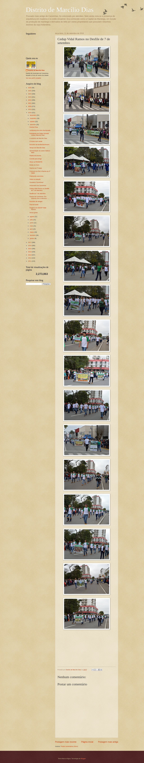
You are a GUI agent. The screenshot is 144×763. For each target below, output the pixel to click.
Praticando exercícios (36, 176)
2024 (30, 94)
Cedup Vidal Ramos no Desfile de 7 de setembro (39, 189)
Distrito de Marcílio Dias (60, 9)
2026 (30, 87)
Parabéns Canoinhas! (36, 182)
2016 (30, 245)
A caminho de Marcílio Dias (38, 138)
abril (31, 229)
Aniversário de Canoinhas (37, 185)
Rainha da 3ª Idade (35, 168)
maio (31, 226)
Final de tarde (33, 204)
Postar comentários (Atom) (69, 746)
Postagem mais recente (65, 742)
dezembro (33, 115)
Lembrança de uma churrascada (39, 130)
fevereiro (33, 235)
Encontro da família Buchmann (39, 144)
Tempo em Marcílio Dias (37, 148)
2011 (30, 261)
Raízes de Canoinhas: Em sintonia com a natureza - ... (39, 197)
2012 (30, 258)
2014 (30, 252)
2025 (30, 91)
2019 (30, 109)
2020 (30, 106)
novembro (33, 118)
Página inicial (87, 742)
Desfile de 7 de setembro (37, 193)
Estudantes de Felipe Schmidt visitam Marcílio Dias (39, 134)
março (32, 232)
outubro (32, 121)
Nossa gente (33, 212)
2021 (30, 103)
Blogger (83, 758)
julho (31, 220)
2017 (30, 242)
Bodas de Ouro (34, 165)
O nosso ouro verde (35, 141)
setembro (33, 124)
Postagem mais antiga (108, 742)
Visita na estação (34, 179)
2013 (30, 255)
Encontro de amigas (35, 201)
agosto (32, 216)
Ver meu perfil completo (33, 78)
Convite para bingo (35, 159)
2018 (30, 112)
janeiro (32, 238)
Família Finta (33, 127)
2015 (30, 248)
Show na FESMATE (35, 162)
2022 (30, 100)
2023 (30, 97)
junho (32, 223)
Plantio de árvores (35, 155)
